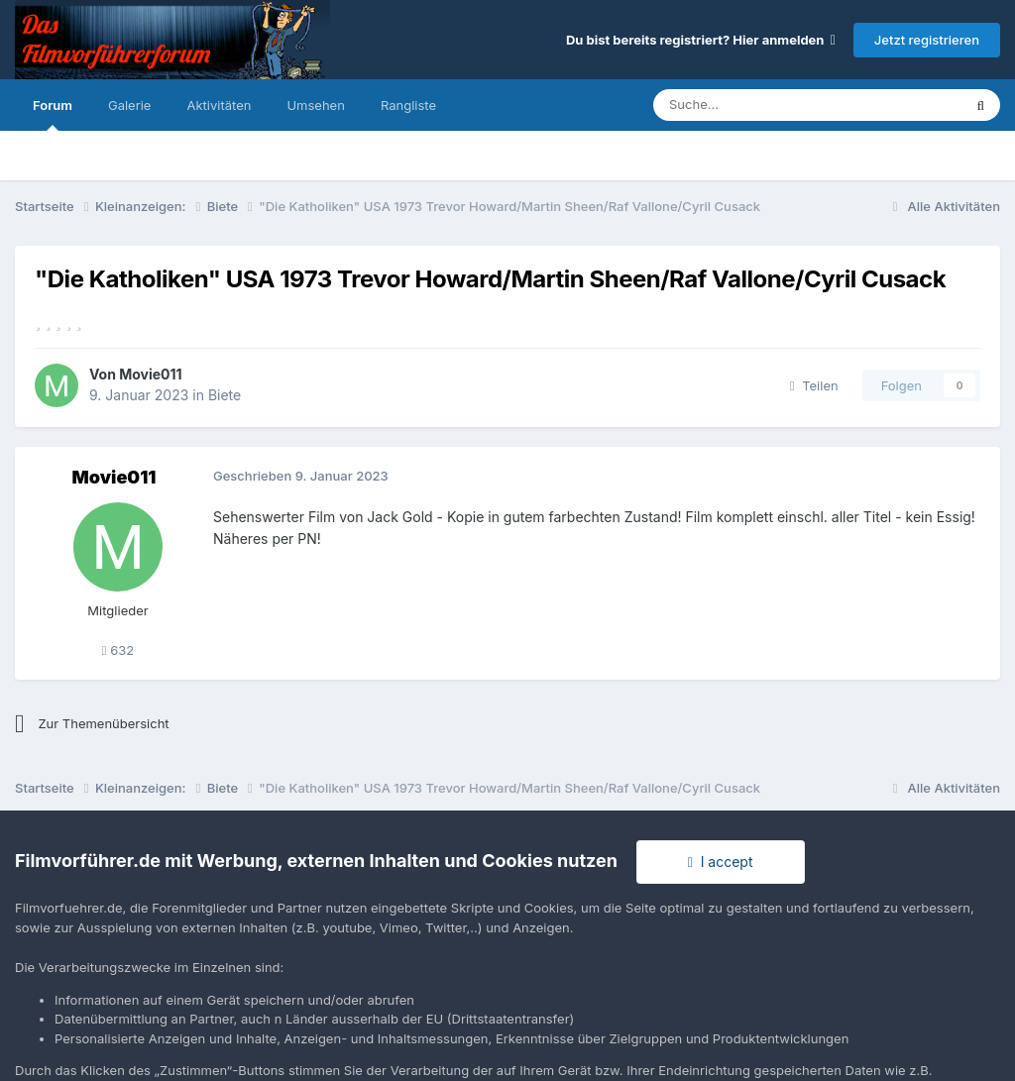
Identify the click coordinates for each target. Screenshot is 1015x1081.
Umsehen (315, 105)
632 (118, 650)
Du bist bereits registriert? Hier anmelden (701, 40)
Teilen (814, 385)
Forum (52, 114)
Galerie (129, 105)
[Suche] (748, 105)
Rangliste (408, 105)
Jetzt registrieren (926, 40)
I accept (720, 861)
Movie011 (150, 374)
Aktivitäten (218, 105)
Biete (224, 394)
